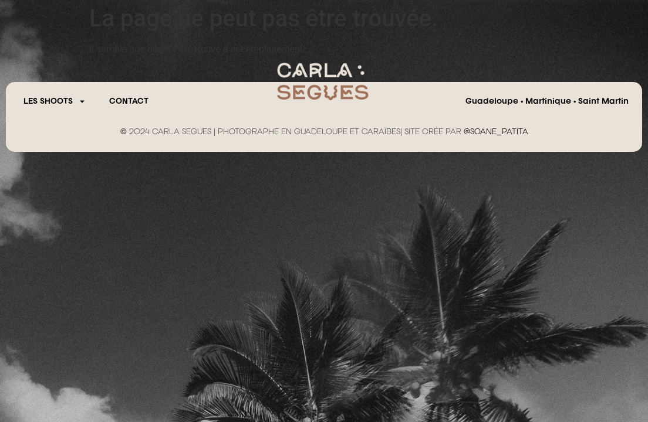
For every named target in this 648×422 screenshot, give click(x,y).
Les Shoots (54, 101)
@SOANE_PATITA (496, 131)
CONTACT (128, 101)
